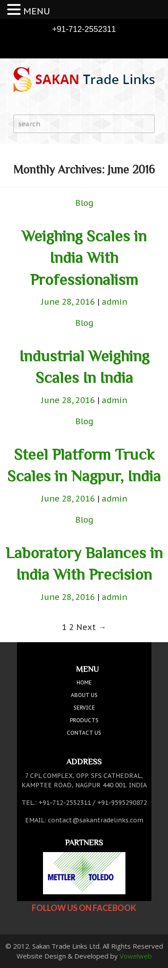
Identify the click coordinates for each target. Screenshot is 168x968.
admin (114, 302)
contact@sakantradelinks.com (95, 820)
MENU (36, 11)
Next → (91, 627)
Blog (84, 203)
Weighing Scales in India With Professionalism (84, 258)
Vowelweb (136, 955)
